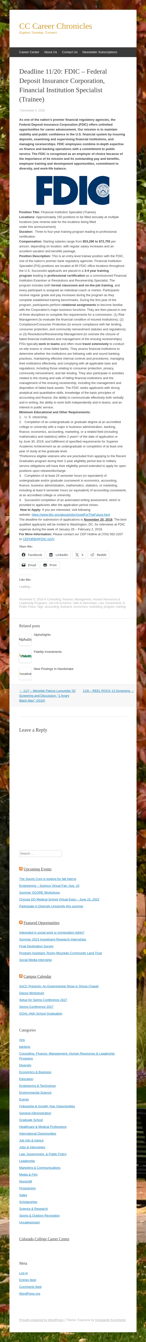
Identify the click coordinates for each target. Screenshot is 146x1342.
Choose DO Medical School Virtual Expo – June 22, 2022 (59, 899)
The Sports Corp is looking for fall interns (47, 879)
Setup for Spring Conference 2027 (43, 1000)
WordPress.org (29, 1293)
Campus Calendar (37, 976)
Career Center (29, 52)
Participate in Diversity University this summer (51, 906)
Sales (23, 1195)
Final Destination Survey (36, 946)
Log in (23, 1273)
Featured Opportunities (42, 923)
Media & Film (28, 1174)
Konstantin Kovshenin (110, 1320)
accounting (52, 606)
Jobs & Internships (85, 603)
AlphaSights (42, 634)
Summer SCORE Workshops (39, 892)
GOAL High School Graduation (40, 1013)
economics (80, 606)
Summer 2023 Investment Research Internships (52, 939)
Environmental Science (35, 1092)
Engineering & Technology (37, 1086)
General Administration (35, 1113)
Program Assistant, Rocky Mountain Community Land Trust (60, 953)
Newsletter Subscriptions (99, 52)
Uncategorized (29, 1222)
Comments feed (30, 1287)
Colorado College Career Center (44, 1239)
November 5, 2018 (33, 110)
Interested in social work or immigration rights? (51, 932)
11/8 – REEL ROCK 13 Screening (108, 691)
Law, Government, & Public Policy (43, 1154)
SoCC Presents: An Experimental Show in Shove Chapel (59, 986)
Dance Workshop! (31, 993)
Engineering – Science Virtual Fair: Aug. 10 (49, 886)
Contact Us (69, 52)
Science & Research (33, 1209)
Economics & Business (35, 1072)
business (66, 606)
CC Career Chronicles (55, 26)
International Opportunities (37, 1133)
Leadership (27, 1161)
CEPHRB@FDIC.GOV (38, 539)
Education (26, 1079)
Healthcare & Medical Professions (43, 1127)
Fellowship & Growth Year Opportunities (47, 1106)
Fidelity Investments (48, 652)
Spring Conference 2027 (36, 1007)
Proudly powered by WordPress (41, 1320)
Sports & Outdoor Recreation (39, 1215)
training (121, 606)
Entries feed (27, 1280)
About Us (50, 52)
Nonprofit (25, 1181)
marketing (95, 606)
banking (24, 1047)
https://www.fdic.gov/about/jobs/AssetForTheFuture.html (71, 514)
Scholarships (28, 1202)
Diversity (25, 1065)
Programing (27, 1188)
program (109, 606)
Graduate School (31, 1120)
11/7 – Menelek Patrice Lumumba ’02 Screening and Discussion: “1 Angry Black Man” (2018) (47, 695)
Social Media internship (35, 960)
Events (24, 1099)
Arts (22, 1040)
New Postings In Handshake (53, 669)
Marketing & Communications (39, 1168)
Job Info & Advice (60, 603)
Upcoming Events (38, 869)
